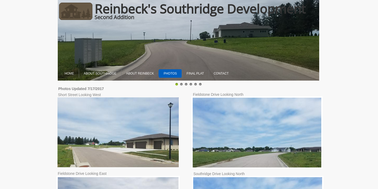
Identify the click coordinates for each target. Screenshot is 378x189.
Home (69, 73)
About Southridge (100, 73)
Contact (221, 73)
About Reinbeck (140, 73)
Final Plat (195, 73)
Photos (170, 73)
